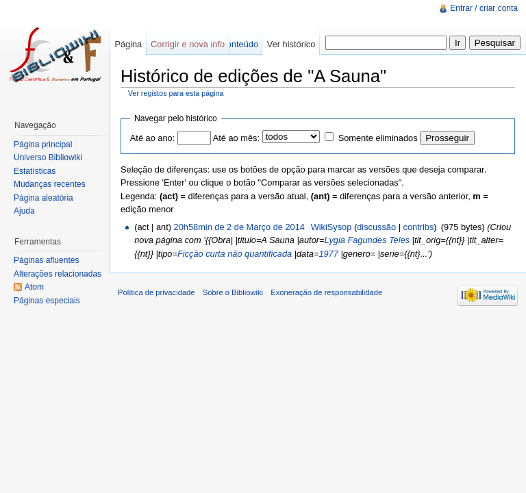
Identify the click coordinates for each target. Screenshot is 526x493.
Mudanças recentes (50, 184)
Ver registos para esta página (176, 93)
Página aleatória (43, 198)
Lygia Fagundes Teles (367, 240)
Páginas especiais (47, 300)
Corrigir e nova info (188, 44)
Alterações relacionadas (57, 274)
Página (128, 44)
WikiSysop (331, 227)
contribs (418, 227)
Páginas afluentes (46, 260)
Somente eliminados (378, 138)
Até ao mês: (236, 138)
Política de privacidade (156, 292)
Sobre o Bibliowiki (233, 292)
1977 (328, 254)
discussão (376, 227)
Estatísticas (34, 171)
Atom (34, 287)
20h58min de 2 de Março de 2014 (239, 227)
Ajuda (24, 211)
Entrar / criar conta (484, 8)
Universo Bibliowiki (48, 157)
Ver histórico (291, 44)
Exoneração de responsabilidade (326, 292)
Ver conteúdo (232, 44)
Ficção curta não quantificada (234, 254)
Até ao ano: (152, 138)
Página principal (43, 144)
